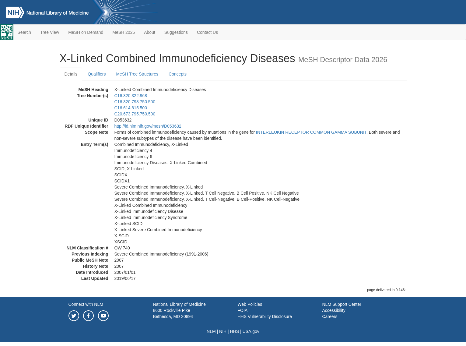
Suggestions (176, 32)
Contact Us (207, 32)
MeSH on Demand (85, 32)
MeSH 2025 (123, 32)
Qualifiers (97, 74)
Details (71, 74)
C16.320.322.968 (130, 95)
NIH (222, 331)
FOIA (243, 310)
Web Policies (250, 304)
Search (24, 32)
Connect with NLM (85, 304)
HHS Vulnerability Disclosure (265, 316)
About (149, 32)
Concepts (178, 74)
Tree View (49, 32)
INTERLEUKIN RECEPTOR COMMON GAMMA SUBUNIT (311, 132)
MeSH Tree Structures (137, 74)
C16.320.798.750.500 (135, 101)
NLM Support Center (341, 304)
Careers (330, 316)
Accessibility (333, 310)
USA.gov (251, 331)
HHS (234, 331)
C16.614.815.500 (130, 107)
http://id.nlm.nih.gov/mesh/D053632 (147, 126)
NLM (211, 331)
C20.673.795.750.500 (135, 113)
